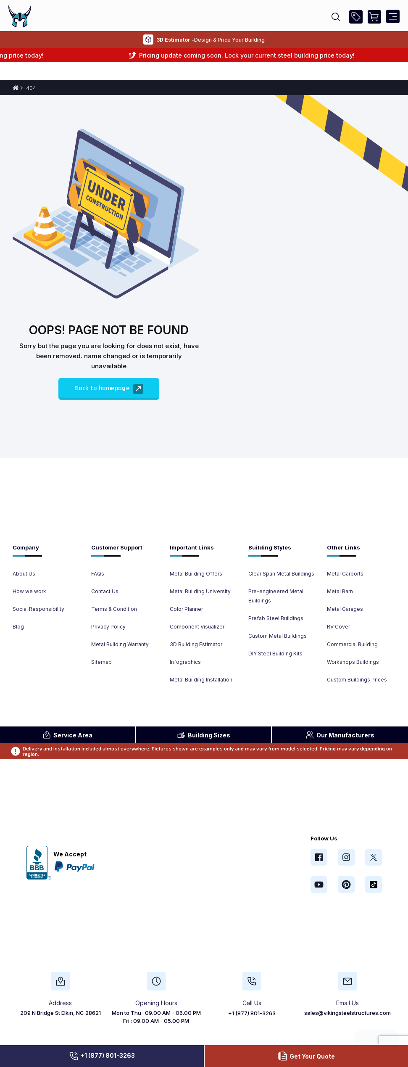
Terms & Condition (114, 609)
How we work (29, 591)
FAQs (97, 573)
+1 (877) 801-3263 (101, 1056)
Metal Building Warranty (120, 644)
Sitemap (101, 662)
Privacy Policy (108, 626)
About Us (24, 573)
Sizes (203, 735)
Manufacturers (339, 735)
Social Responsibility (38, 609)
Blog (18, 626)
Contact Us (104, 591)
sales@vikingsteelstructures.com (347, 1012)
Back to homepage (108, 389)
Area (67, 735)
